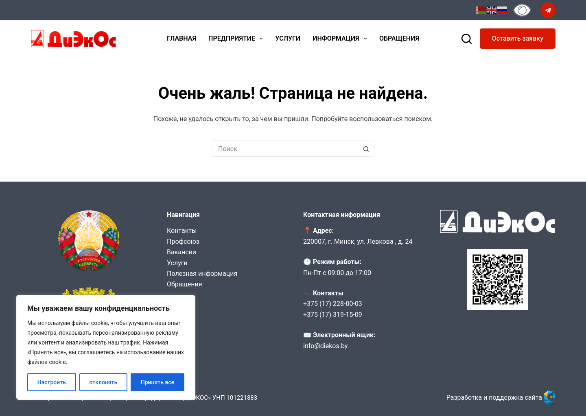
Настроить (51, 382)
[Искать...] (285, 149)
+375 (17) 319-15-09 (332, 314)
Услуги (287, 38)
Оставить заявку (517, 38)
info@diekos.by (325, 346)
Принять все (157, 382)
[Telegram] (548, 10)
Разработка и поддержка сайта (500, 397)
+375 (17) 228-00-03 (332, 304)
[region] (105, 347)
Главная (181, 38)
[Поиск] (466, 39)
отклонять (103, 382)
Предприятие (237, 38)
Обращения (399, 38)
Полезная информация (202, 273)
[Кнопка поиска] (366, 149)
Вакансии (181, 252)
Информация (341, 38)
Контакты (182, 230)
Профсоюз (183, 241)
